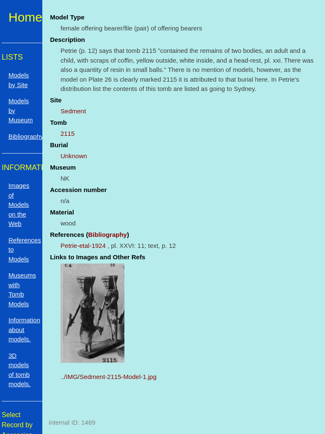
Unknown (74, 155)
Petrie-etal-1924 (83, 245)
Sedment (73, 111)
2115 (67, 133)
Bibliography (107, 234)
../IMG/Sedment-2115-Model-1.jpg (109, 376)
